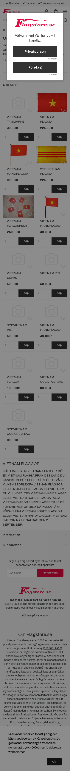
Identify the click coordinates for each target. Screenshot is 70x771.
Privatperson (35, 52)
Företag (35, 67)
